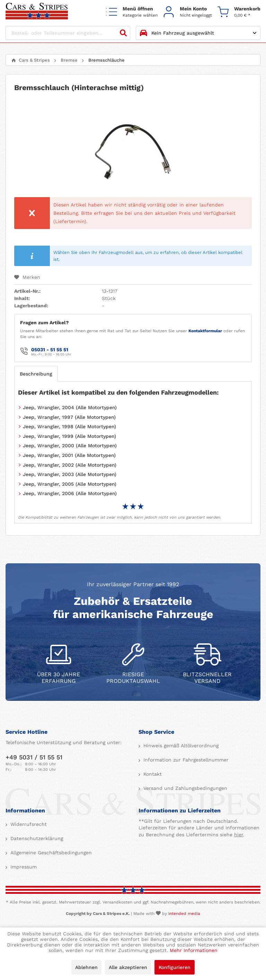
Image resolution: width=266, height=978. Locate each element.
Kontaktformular (205, 330)
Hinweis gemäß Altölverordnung (180, 745)
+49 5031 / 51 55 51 (34, 757)
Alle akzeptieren (128, 967)
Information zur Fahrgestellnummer (185, 760)
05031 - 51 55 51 (49, 349)
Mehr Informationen (194, 950)
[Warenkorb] (239, 11)
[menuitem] (132, 11)
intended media (184, 913)
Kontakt (152, 774)
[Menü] (132, 11)
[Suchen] (123, 33)
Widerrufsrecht (28, 824)
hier (238, 834)
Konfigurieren (174, 967)
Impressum (23, 867)
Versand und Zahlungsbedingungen (184, 788)
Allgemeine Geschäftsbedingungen (50, 852)
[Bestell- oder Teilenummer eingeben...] (68, 33)
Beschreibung (36, 374)
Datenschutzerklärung (36, 838)
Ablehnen (86, 967)
